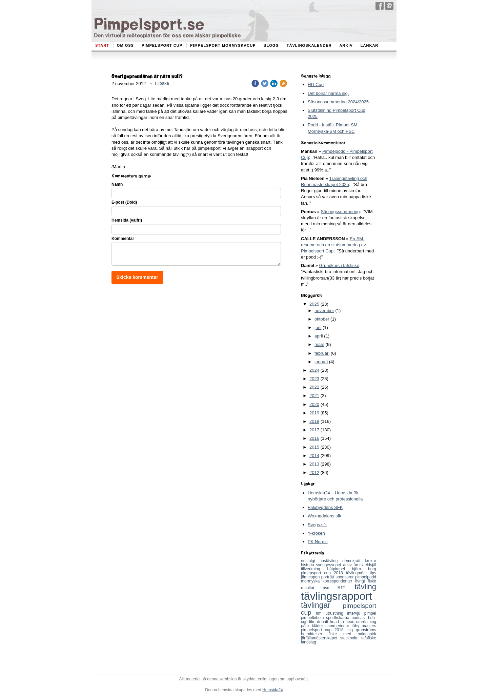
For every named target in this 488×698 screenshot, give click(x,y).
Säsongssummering (340, 211)
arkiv (348, 564)
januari (321, 361)
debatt (323, 621)
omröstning (366, 621)
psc (330, 588)
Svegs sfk (317, 524)
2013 (314, 464)
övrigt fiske (365, 581)
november (324, 310)
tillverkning (314, 569)
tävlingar (322, 605)
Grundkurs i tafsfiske (339, 265)
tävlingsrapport (336, 596)
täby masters (364, 625)
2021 (314, 395)
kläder (319, 625)
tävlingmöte (358, 573)
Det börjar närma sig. (328, 93)
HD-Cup (316, 84)
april (318, 335)
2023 (314, 378)
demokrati (353, 560)
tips (373, 573)
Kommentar (122, 238)
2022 (314, 387)
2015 (314, 447)
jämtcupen (311, 577)
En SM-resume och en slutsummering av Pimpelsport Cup (333, 244)
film (313, 621)
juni (317, 327)
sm (346, 587)
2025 (314, 304)
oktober (321, 319)
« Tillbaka (159, 83)
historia (308, 564)
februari (321, 353)
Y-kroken (316, 533)
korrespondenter (339, 581)
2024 (314, 370)
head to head (343, 621)
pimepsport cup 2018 (323, 573)
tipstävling (331, 560)
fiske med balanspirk (352, 634)
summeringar (338, 625)
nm (320, 613)
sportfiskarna (338, 617)
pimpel (370, 613)
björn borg (364, 569)
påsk (306, 625)
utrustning (336, 613)
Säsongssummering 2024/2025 (338, 101)
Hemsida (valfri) (126, 220)
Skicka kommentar (137, 277)
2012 (314, 472)
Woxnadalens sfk (324, 515)
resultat (312, 588)
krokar (370, 560)
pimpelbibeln (313, 617)
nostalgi (310, 560)
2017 (314, 429)
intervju (355, 613)
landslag (308, 642)
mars (319, 344)
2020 (314, 404)
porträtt (328, 577)
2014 (314, 455)
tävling (365, 586)
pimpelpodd (365, 577)
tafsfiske (368, 638)
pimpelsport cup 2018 (324, 630)
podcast (359, 617)
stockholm (350, 638)
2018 (314, 421)
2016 (314, 438)
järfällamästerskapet (320, 638)
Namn (117, 184)
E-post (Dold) (124, 202)
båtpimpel (339, 569)
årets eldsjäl (365, 564)
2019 (314, 412)
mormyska (312, 581)
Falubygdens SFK (325, 507)
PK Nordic (318, 541)
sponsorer (345, 577)
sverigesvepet (329, 564)
